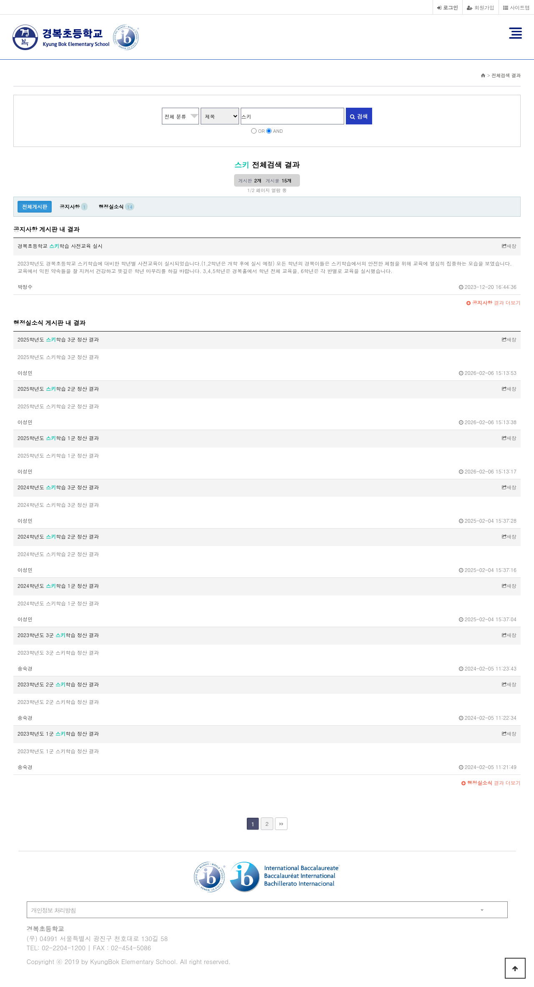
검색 (359, 116)
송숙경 (25, 668)
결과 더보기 (493, 302)
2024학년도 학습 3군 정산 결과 (58, 487)
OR (261, 130)
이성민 (25, 372)
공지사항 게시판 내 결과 (46, 229)
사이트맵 (516, 7)
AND (278, 130)
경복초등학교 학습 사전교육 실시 (60, 245)
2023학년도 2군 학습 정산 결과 (58, 684)
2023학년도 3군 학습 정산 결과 (58, 634)
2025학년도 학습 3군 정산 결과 (58, 339)
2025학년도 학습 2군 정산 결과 (58, 388)
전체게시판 (34, 206)
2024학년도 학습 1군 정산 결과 (58, 585)
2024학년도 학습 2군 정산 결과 (58, 536)
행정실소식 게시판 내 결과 (49, 323)
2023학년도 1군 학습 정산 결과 (58, 733)
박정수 (25, 286)
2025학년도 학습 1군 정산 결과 (58, 437)
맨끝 (281, 823)
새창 (509, 245)
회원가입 (480, 7)
